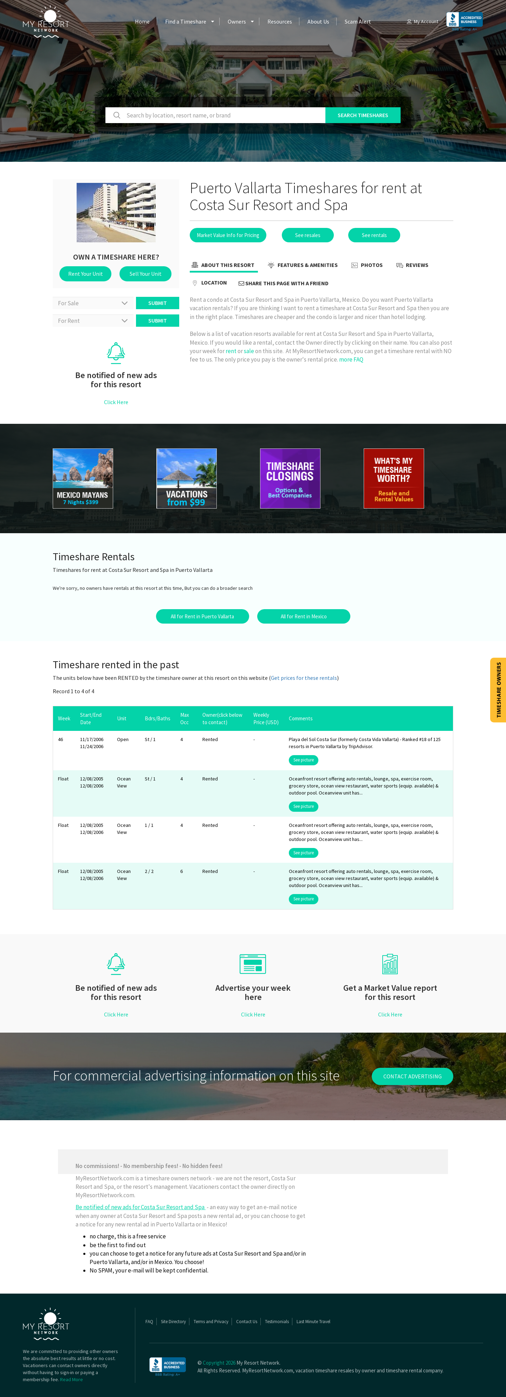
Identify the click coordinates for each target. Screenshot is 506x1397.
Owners (237, 21)
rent (231, 351)
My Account (422, 21)
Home (142, 21)
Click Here (116, 402)
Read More (71, 1379)
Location (208, 283)
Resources (279, 21)
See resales (307, 235)
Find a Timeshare (185, 21)
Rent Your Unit (85, 273)
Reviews (411, 265)
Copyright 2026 (219, 1362)
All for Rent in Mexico (304, 616)
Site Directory (173, 1322)
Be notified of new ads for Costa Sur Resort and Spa (141, 1207)
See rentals (374, 235)
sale (249, 351)
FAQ (149, 1322)
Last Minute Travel (313, 1322)
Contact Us (246, 1322)
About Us (318, 21)
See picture (303, 760)
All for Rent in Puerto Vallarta (202, 616)
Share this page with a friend (284, 283)
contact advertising (412, 1076)
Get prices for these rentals (304, 677)
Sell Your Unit (146, 273)
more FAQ (351, 359)
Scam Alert (358, 21)
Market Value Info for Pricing (228, 235)
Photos (366, 265)
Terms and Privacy (211, 1322)
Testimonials (277, 1322)
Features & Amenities (302, 265)
